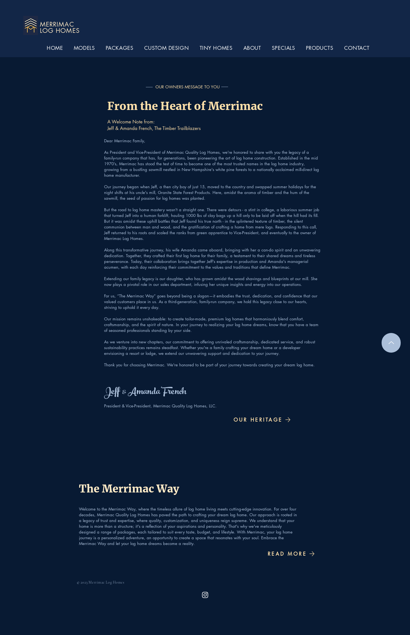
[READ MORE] (291, 553)
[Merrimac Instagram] (205, 595)
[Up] (391, 343)
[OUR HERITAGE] (262, 419)
